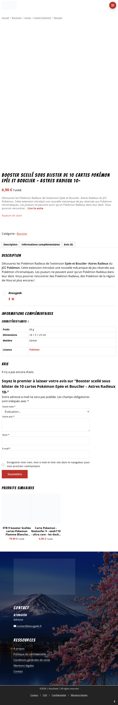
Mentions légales (24, 665)
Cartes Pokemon (42, 17)
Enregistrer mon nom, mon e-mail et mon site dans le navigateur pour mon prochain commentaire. (48, 464)
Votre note (8, 406)
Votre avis (8, 416)
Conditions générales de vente (32, 660)
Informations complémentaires (41, 244)
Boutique (16, 17)
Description (10, 244)
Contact (18, 671)
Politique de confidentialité (30, 654)
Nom (5, 434)
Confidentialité (59, 695)
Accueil (5, 17)
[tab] (10, 244)
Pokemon (34, 349)
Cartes (27, 17)
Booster (58, 17)
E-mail (6, 448)
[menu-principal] (112, 5)
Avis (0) (68, 244)
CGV (45, 695)
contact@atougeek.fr (28, 626)
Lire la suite (35, 208)
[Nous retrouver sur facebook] (114, 701)
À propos (19, 648)
